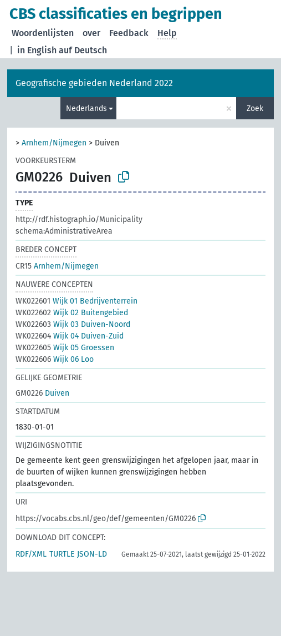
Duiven (42, 393)
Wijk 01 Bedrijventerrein (76, 301)
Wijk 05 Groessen (65, 347)
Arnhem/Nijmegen (54, 143)
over (91, 33)
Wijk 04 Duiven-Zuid (70, 336)
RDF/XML (31, 554)
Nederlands (86, 108)
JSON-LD (92, 554)
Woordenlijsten (43, 33)
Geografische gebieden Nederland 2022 (94, 83)
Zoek (255, 108)
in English (37, 50)
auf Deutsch (83, 50)
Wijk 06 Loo (55, 359)
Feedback (129, 33)
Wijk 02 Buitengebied (72, 312)
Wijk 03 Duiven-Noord (73, 324)
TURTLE (61, 554)
